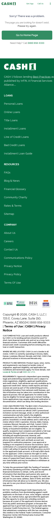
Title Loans (11, 120)
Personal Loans (13, 103)
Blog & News (12, 180)
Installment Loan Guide (18, 153)
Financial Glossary (15, 189)
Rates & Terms (13, 205)
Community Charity (15, 197)
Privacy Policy (12, 274)
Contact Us (11, 249)
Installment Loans (15, 128)
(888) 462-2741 (29, 372)
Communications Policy (18, 257)
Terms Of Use (12, 282)
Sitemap (9, 213)
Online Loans (12, 112)
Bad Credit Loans (14, 145)
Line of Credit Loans (16, 136)
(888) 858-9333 (36, 43)
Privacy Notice (13, 266)
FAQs (7, 172)
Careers (9, 241)
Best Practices (42, 76)
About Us (9, 232)
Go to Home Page (27, 35)
